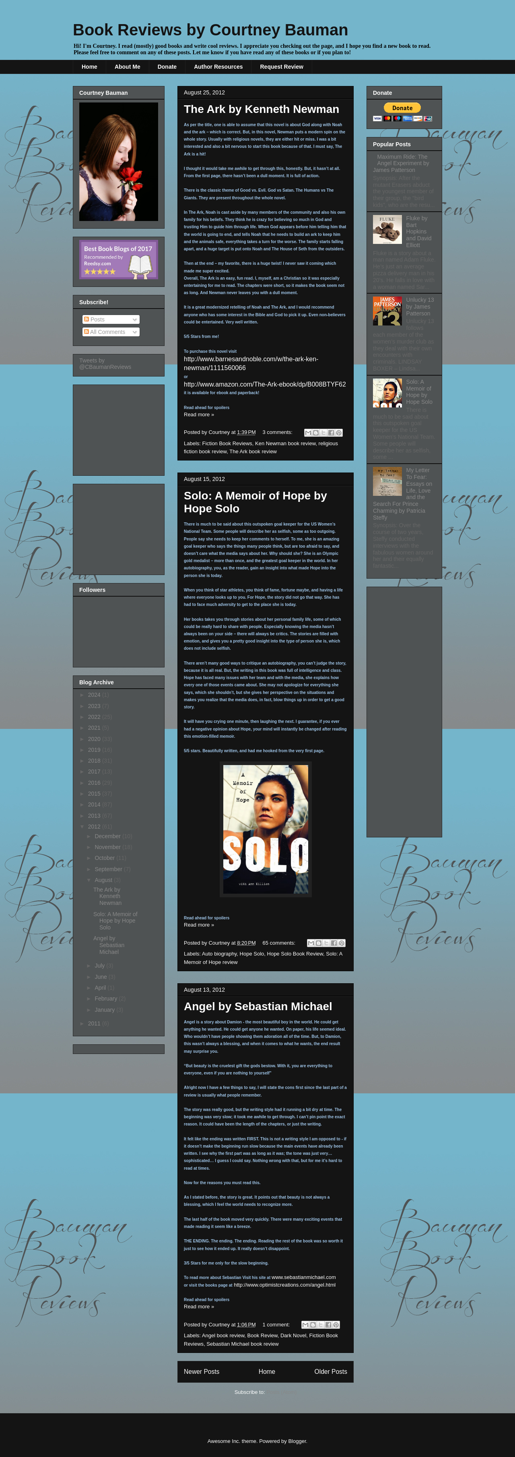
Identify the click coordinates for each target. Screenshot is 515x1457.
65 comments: (280, 943)
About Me (127, 66)
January (105, 1010)
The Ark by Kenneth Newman (261, 109)
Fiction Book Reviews (227, 443)
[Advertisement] (119, 428)
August (104, 880)
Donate (167, 66)
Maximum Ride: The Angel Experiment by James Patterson (401, 163)
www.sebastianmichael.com (304, 1277)
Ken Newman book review (285, 443)
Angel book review (223, 1335)
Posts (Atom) (281, 1392)
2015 (95, 793)
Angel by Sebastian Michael (258, 1006)
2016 (95, 783)
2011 (95, 1023)
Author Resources (218, 66)
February (107, 998)
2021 (95, 727)
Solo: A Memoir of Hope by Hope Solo (115, 921)
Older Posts (331, 1371)
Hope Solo (252, 954)
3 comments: (278, 432)
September (109, 869)
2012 (95, 826)
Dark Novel (293, 1335)
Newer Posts (201, 1371)
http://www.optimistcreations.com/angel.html (285, 1285)
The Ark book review (253, 451)
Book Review (262, 1335)
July (100, 965)
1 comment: (277, 1325)
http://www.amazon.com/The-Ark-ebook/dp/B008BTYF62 (265, 384)
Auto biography (219, 954)
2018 (95, 760)
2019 (95, 750)
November (108, 847)
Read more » (199, 414)
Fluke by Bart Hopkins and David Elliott (419, 231)
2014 (95, 804)
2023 (95, 706)
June (101, 977)
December (108, 836)
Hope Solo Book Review (295, 954)
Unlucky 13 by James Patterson (420, 307)
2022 (95, 717)
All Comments (104, 332)
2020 (95, 739)
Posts (94, 319)
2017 (95, 771)
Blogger (297, 1441)
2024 (95, 695)
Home (89, 66)
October (105, 858)
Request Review (281, 66)
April (101, 987)
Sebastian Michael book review (242, 1344)
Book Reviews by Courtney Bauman (210, 30)
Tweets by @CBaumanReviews (105, 363)
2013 (95, 815)
